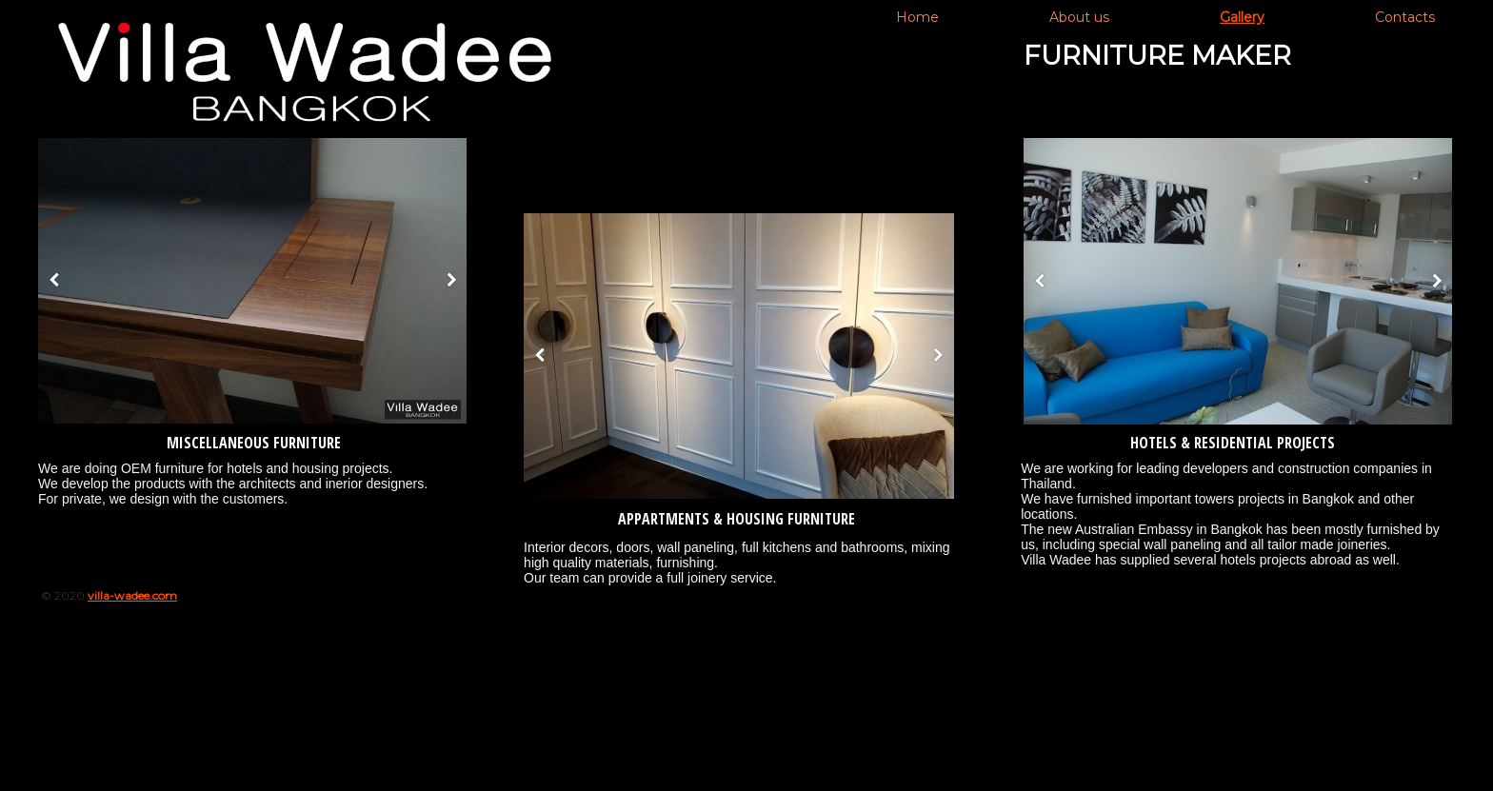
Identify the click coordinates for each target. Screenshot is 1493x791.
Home (917, 17)
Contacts (1405, 17)
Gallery (1242, 17)
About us (1079, 17)
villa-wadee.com (132, 595)
